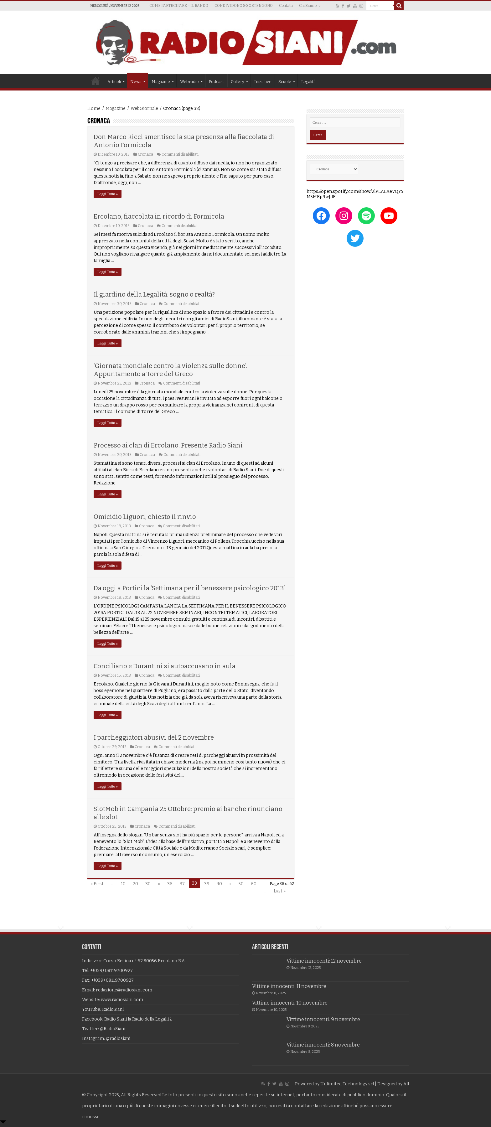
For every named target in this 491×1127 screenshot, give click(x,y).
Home (95, 80)
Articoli (114, 81)
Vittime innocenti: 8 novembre (323, 1045)
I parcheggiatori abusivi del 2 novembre (154, 737)
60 (253, 884)
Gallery (237, 81)
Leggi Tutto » (107, 194)
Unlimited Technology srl (347, 1084)
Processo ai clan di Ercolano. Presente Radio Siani (168, 445)
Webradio (189, 81)
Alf (406, 1084)
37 (182, 884)
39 (206, 884)
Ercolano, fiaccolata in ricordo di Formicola (159, 216)
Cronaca (145, 154)
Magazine (161, 81)
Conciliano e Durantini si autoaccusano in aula (164, 666)
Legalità (308, 81)
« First (97, 884)
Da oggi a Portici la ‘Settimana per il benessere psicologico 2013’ (189, 588)
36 (170, 884)
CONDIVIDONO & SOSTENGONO (243, 5)
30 (148, 884)
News (136, 81)
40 (219, 884)
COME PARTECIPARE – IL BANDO (178, 5)
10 (123, 884)
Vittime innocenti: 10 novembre (290, 1003)
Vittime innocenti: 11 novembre (289, 986)
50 (241, 884)
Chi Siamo (308, 5)
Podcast (216, 81)
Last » (280, 891)
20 (135, 884)
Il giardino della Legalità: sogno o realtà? (154, 294)
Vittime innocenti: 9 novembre (323, 1019)
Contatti (286, 5)
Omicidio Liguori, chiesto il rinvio (145, 516)
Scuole (284, 81)
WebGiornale (144, 108)
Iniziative (262, 81)
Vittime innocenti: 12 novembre (324, 961)
